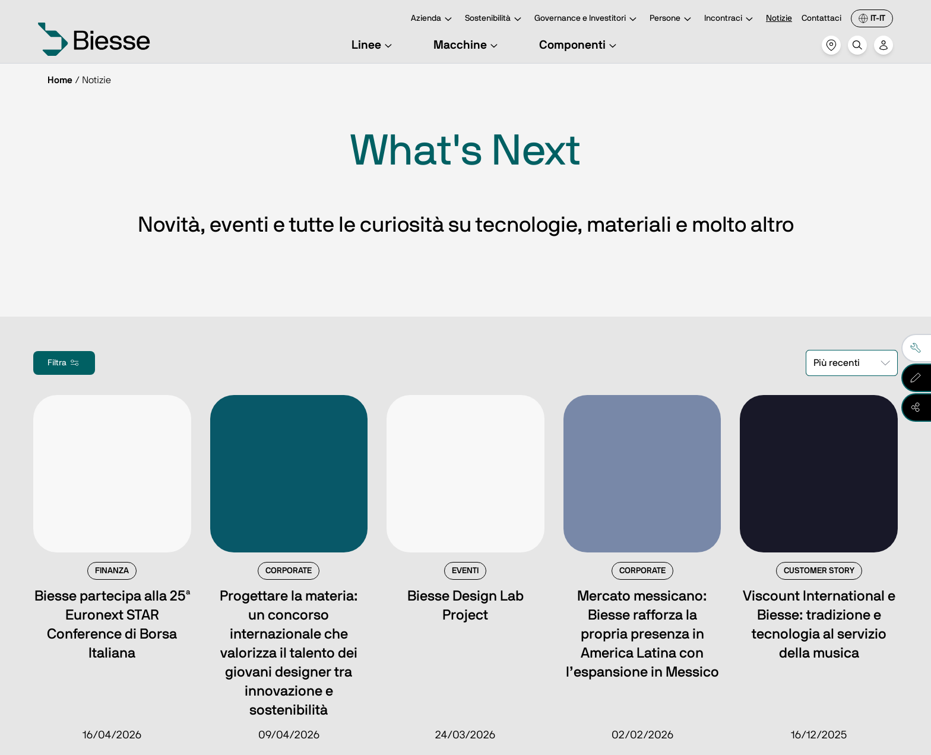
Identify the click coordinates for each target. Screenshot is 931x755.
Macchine (467, 45)
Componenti (579, 45)
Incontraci (730, 19)
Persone (672, 19)
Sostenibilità (495, 19)
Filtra (64, 363)
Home (60, 80)
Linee (373, 45)
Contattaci (821, 18)
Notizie (779, 18)
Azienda (433, 19)
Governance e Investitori (587, 19)
